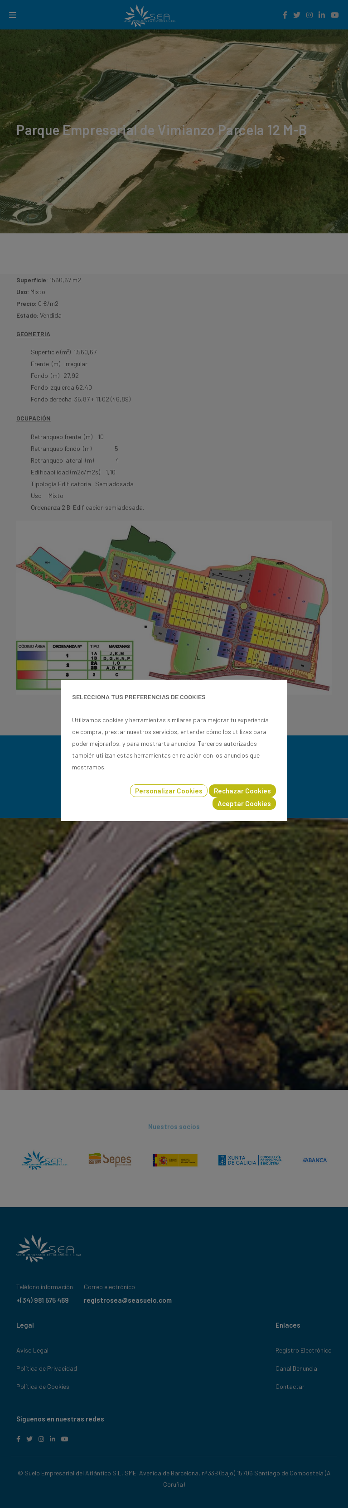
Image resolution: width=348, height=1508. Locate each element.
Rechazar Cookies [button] (242, 791)
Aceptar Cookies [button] (244, 803)
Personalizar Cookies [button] (169, 791)
